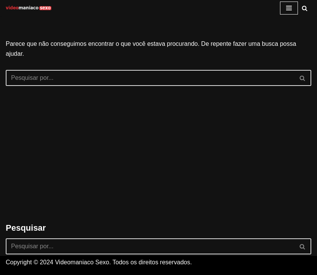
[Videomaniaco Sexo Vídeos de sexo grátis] (28, 8)
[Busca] (304, 8)
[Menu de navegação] (289, 8)
